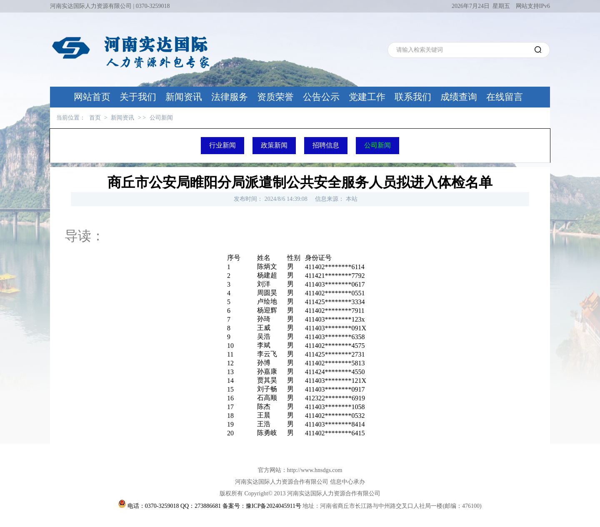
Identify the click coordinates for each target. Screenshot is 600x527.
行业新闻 (222, 145)
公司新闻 (161, 118)
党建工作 (367, 97)
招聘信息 (325, 145)
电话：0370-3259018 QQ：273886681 (174, 506)
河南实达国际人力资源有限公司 (91, 6)
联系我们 (413, 97)
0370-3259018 (153, 6)
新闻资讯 (183, 97)
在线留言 (504, 97)
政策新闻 (274, 145)
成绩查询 (458, 97)
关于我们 (138, 97)
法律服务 (229, 97)
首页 (95, 118)
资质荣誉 (275, 97)
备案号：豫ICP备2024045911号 (261, 506)
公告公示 (321, 97)
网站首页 (92, 97)
